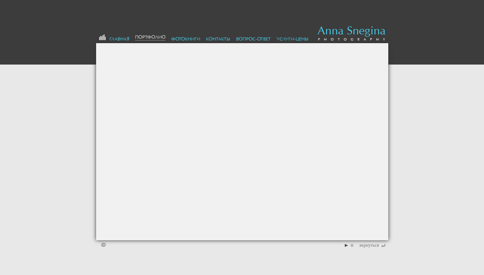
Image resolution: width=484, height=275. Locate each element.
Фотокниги (185, 39)
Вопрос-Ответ (253, 39)
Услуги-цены (293, 39)
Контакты (218, 39)
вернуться (369, 245)
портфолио (150, 37)
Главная (119, 39)
